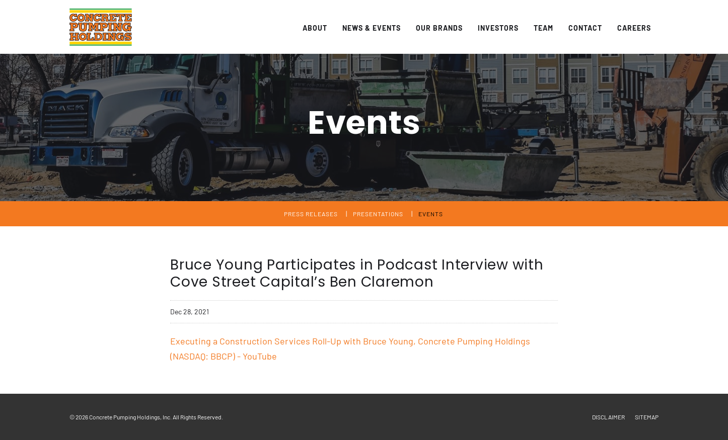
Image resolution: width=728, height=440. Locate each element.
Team (543, 28)
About (315, 28)
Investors (498, 28)
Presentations (378, 213)
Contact (585, 28)
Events (430, 213)
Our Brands (439, 28)
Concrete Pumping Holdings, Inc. (130, 416)
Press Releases (311, 213)
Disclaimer (608, 417)
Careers (634, 28)
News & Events (371, 28)
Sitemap (647, 417)
